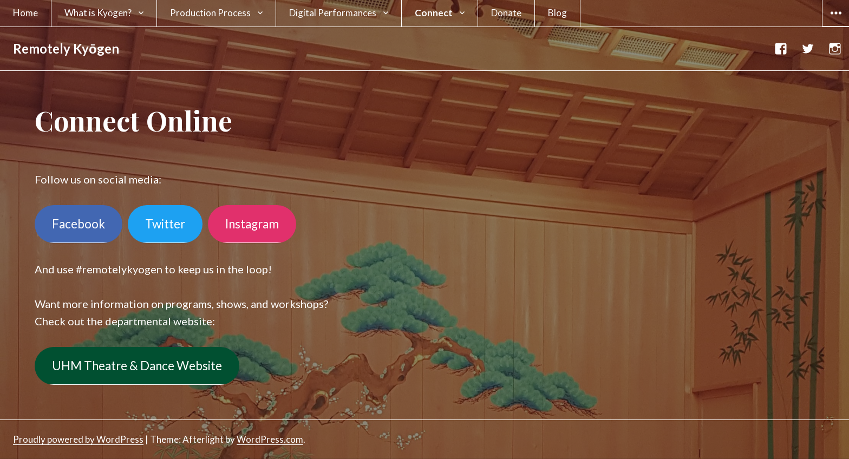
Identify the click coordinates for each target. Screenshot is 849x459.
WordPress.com (270, 439)
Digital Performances (332, 12)
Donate (506, 12)
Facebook (78, 224)
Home (25, 12)
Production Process (210, 12)
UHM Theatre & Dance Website (137, 365)
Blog (557, 12)
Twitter (165, 224)
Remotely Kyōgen (66, 48)
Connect (434, 12)
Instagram (252, 224)
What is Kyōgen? (98, 12)
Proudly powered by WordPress (78, 439)
